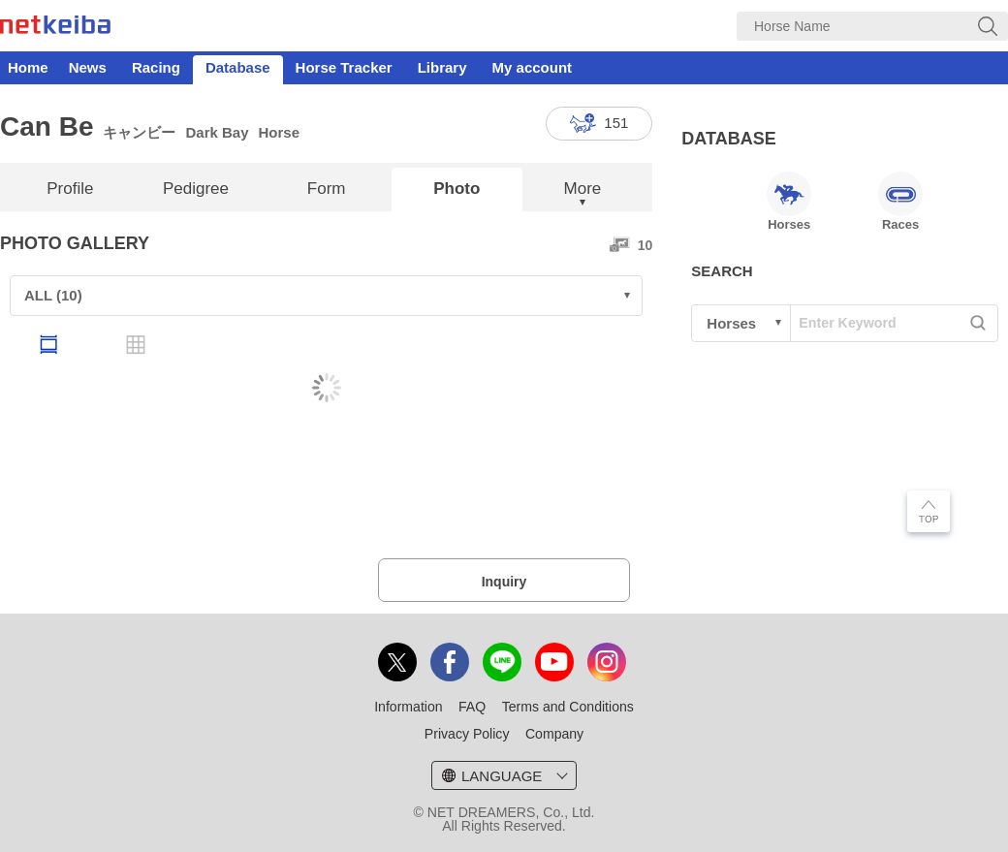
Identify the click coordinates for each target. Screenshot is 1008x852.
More (583, 188)
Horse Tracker (344, 67)
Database (237, 67)
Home (28, 67)
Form (326, 188)
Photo (456, 188)
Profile (70, 188)
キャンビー (139, 132)
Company (554, 734)
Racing (156, 67)
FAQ (472, 706)
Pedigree (196, 188)
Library (442, 67)
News (88, 67)
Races (900, 202)
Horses (789, 202)
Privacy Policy (467, 734)
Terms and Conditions (568, 706)
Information (408, 706)
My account (532, 67)
